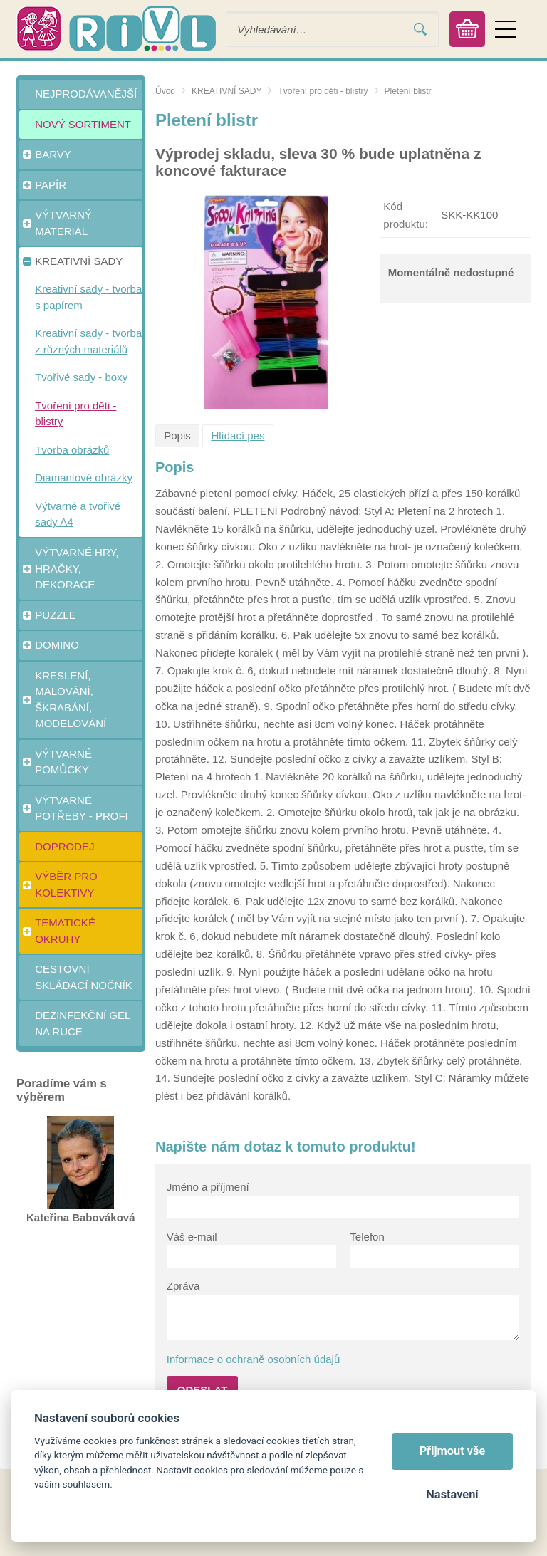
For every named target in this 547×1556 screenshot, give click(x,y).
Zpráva (183, 1286)
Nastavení (452, 1494)
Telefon (367, 1237)
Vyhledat (420, 30)
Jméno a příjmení (208, 1187)
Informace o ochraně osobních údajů (253, 1359)
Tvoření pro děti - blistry (323, 91)
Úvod (165, 91)
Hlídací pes (237, 435)
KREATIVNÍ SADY (226, 91)
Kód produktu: (405, 215)
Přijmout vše (453, 1451)
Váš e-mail (192, 1237)
